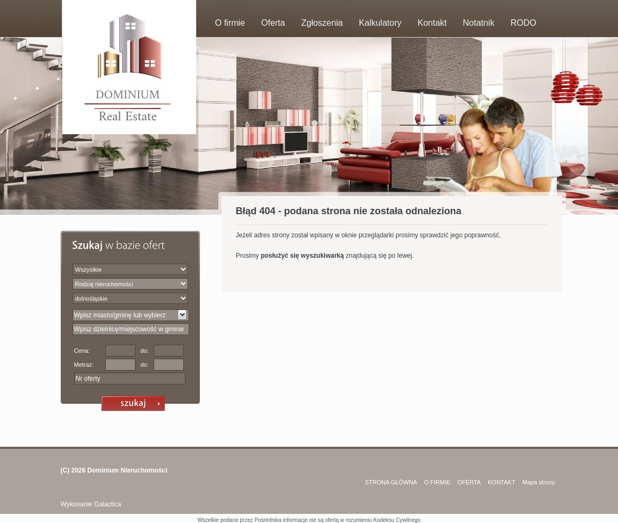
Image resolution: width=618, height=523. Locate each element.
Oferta (273, 22)
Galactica (107, 504)
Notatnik (478, 22)
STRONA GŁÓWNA (391, 482)
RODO (523, 22)
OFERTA (469, 482)
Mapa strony (538, 482)
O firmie (230, 22)
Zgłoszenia (321, 22)
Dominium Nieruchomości (128, 470)
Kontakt (432, 22)
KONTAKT (501, 482)
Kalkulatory (380, 22)
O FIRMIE (437, 482)
